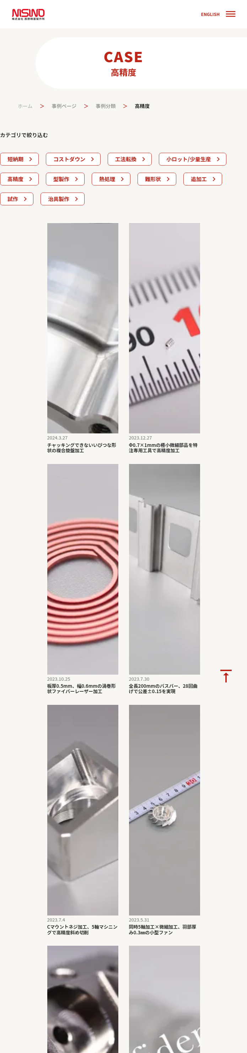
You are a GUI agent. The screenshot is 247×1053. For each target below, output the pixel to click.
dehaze (230, 14)
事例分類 (106, 106)
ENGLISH (210, 14)
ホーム (25, 106)
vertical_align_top (226, 676)
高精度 (142, 106)
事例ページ (64, 106)
